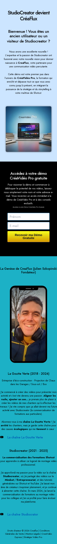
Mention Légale (33, 533)
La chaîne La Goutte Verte (25, 437)
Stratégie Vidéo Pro (33, 537)
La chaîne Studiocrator (22, 514)
